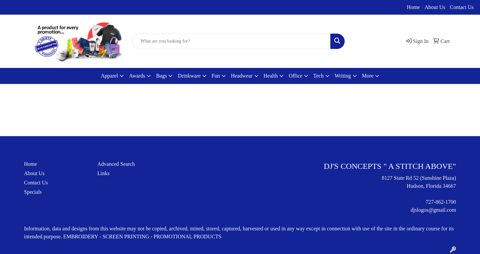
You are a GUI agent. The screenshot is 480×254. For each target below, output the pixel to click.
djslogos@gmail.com (70, 7)
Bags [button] (161, 76)
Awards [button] (137, 76)
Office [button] (295, 76)
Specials (33, 192)
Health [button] (271, 76)
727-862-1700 (23, 7)
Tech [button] (318, 76)
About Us (435, 7)
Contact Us (462, 7)
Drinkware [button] (189, 76)
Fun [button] (216, 76)
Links (103, 173)
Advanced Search (116, 164)
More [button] (368, 76)
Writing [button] (343, 76)
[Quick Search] (231, 41)
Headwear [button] (242, 76)
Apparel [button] (109, 76)
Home (413, 7)
